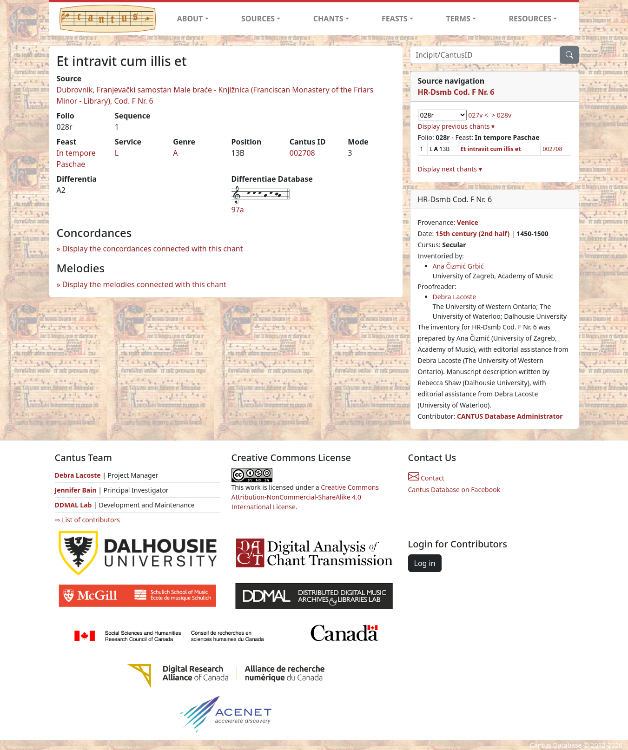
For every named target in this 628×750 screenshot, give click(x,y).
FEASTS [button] (395, 18)
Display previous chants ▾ (456, 126)
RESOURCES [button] (530, 18)
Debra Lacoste (454, 296)
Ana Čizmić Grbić (458, 266)
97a (237, 209)
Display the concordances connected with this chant (152, 248)
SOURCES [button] (258, 18)
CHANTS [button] (328, 18)
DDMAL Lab (73, 504)
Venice (467, 222)
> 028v (501, 115)
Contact (426, 478)
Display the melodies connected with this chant (144, 284)
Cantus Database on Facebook (454, 489)
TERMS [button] (458, 18)
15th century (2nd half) (472, 233)
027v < (478, 115)
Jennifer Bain (77, 490)
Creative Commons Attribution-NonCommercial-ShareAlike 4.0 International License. (305, 497)
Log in (425, 563)
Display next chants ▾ (450, 168)
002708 (302, 153)
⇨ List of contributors (87, 519)
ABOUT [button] (190, 18)
